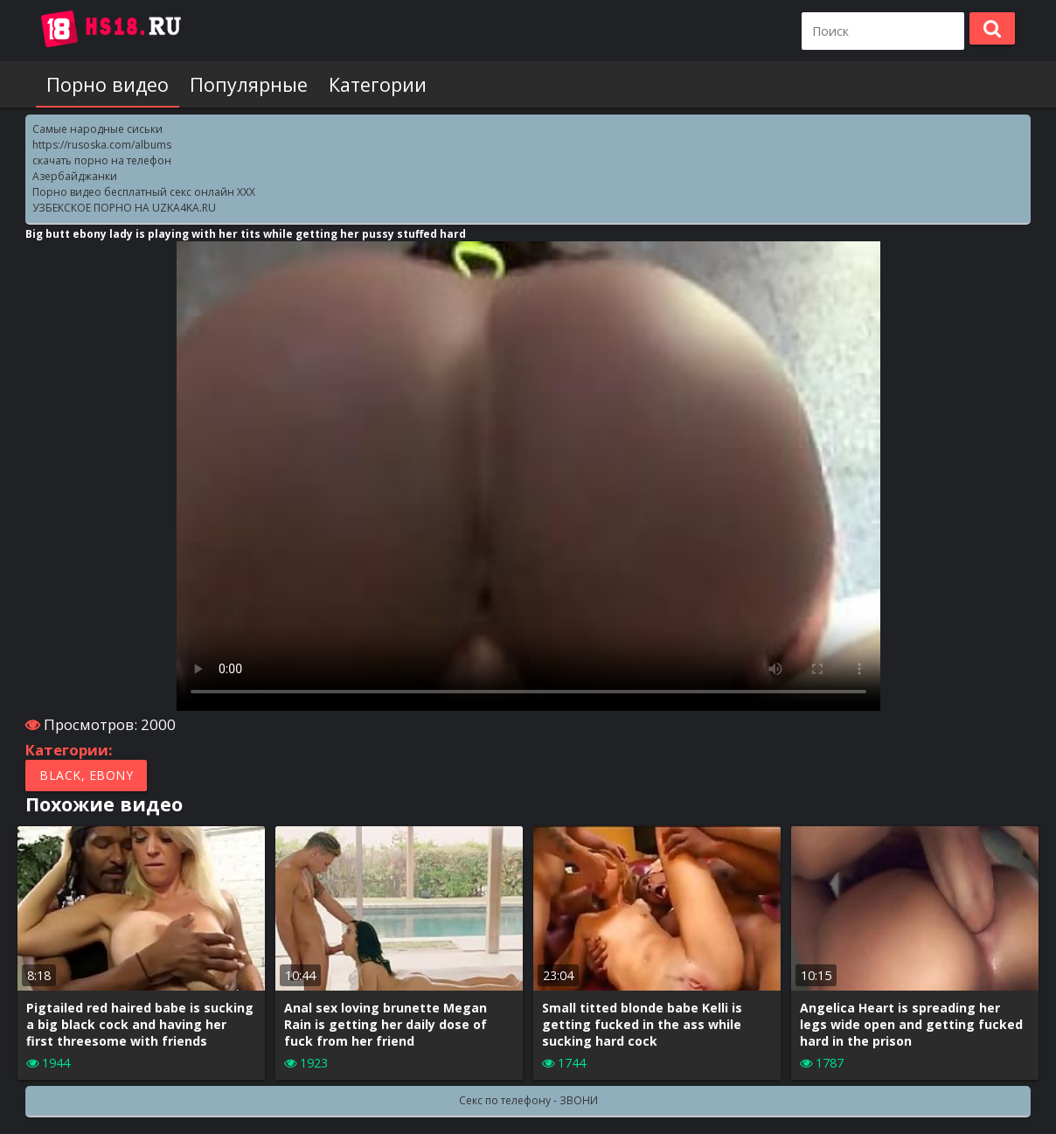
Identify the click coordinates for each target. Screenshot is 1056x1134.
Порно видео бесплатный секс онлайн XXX (143, 191)
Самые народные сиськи (97, 129)
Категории (378, 84)
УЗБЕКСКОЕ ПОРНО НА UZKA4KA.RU (124, 207)
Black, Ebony (86, 775)
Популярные (249, 84)
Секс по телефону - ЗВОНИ (528, 1100)
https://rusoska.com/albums (101, 144)
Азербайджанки (74, 176)
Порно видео (107, 84)
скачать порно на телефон (101, 160)
